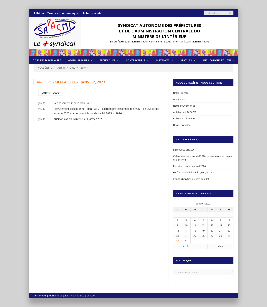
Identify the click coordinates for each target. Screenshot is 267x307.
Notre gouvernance (184, 105)
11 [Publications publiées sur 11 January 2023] (194, 225)
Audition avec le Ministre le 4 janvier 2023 (78, 119)
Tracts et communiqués (63, 13)
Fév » (220, 246)
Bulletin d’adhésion (184, 118)
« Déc (186, 246)
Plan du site (77, 295)
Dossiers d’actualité (47, 60)
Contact (91, 295)
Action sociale (92, 13)
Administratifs (78, 60)
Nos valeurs (180, 99)
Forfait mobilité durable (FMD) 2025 (192, 172)
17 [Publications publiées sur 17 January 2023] (186, 230)
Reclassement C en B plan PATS (73, 103)
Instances (162, 60)
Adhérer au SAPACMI (185, 112)
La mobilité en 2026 (184, 149)
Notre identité (181, 93)
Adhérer (39, 13)
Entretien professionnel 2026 (189, 166)
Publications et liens (216, 60)
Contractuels (135, 60)
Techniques (107, 60)
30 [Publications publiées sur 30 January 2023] (177, 241)
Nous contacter (181, 125)
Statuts (186, 60)
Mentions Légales (59, 295)
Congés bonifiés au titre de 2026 (191, 179)
